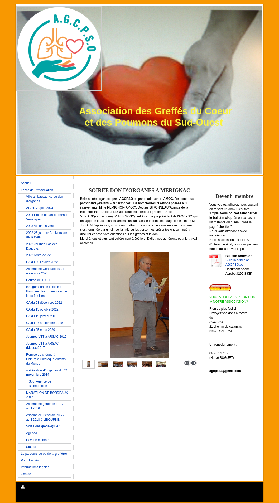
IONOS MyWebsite (52, 499)
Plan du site (61, 487)
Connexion (251, 486)
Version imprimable (36, 487)
